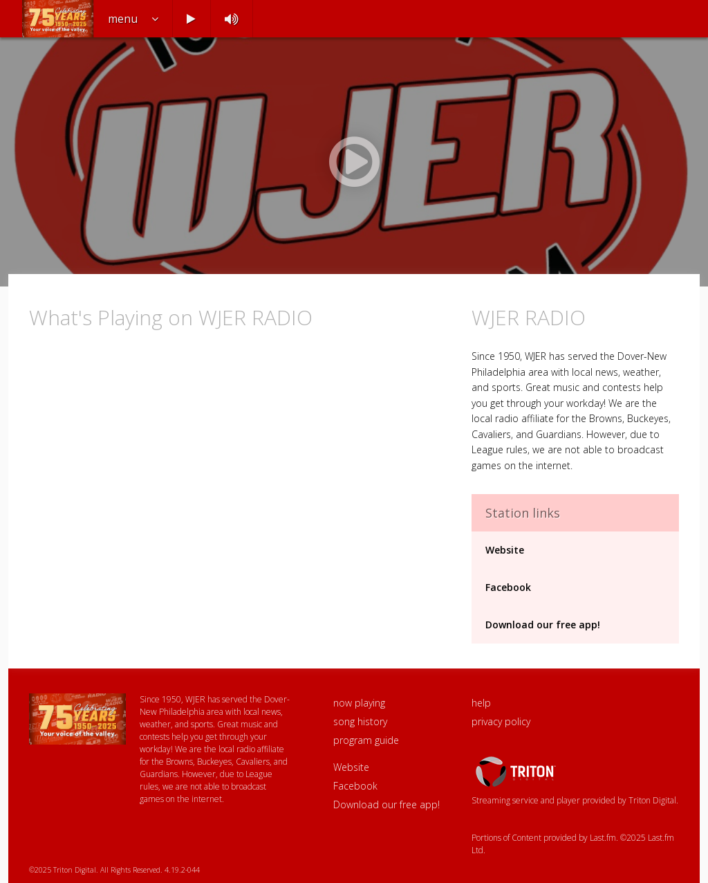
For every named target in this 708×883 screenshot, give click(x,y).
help (481, 702)
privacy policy (501, 721)
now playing (359, 702)
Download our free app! (542, 624)
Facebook (508, 587)
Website (504, 549)
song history (360, 721)
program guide (366, 740)
